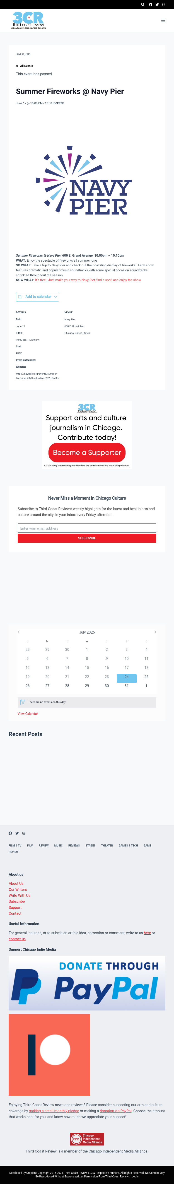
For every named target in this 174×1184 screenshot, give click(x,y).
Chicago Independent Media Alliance (118, 1151)
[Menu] (163, 20)
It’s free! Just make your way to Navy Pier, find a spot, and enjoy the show (88, 280)
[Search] (143, 4)
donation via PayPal (116, 1111)
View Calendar (28, 714)
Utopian (31, 1172)
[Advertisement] (87, 592)
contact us (17, 939)
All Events (24, 66)
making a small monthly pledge (54, 1111)
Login (135, 1176)
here (147, 933)
